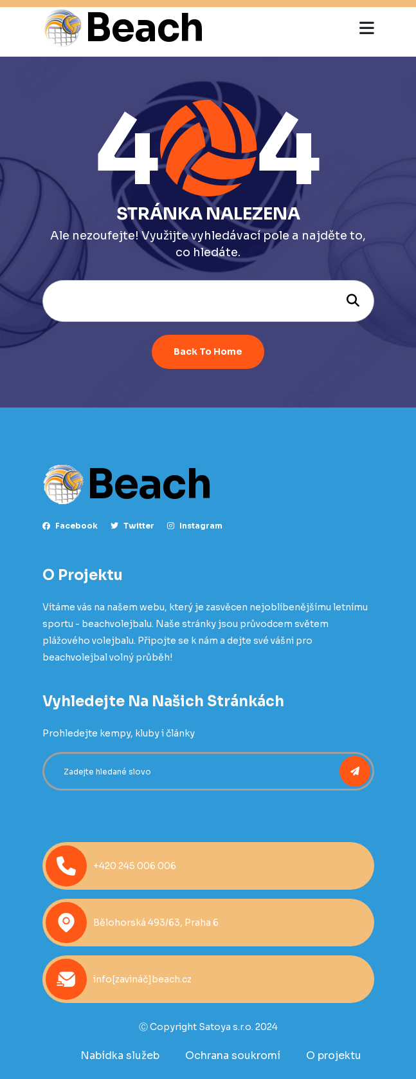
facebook (70, 525)
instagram (194, 525)
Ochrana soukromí (232, 1055)
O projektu (333, 1055)
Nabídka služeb (119, 1055)
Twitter (132, 525)
